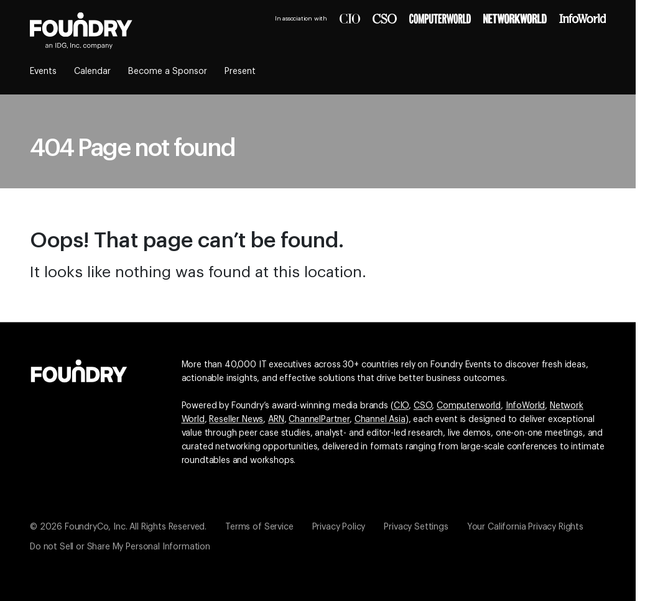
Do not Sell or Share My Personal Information (120, 547)
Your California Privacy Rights (525, 527)
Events (43, 71)
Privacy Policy (339, 527)
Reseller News (236, 419)
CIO (401, 405)
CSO (423, 405)
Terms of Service (259, 527)
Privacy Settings (416, 527)
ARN (276, 419)
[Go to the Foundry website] (79, 369)
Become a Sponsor (167, 71)
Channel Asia (380, 419)
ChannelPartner (319, 419)
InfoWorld (525, 405)
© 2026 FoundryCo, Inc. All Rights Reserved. (118, 527)
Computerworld (469, 405)
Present (240, 71)
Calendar (92, 71)
